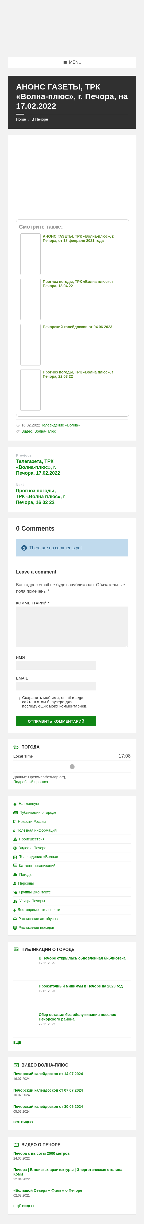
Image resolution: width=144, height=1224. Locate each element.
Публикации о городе (34, 812)
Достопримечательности (36, 910)
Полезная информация (35, 830)
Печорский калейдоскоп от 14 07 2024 (48, 1074)
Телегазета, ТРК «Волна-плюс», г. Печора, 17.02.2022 (38, 467)
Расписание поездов (33, 927)
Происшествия (29, 839)
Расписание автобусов (35, 919)
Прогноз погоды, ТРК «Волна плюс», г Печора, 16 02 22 (40, 496)
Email (22, 678)
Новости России (29, 821)
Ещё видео (23, 1206)
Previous (24, 455)
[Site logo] (72, 46)
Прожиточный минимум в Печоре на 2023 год (81, 986)
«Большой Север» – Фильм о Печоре (47, 1190)
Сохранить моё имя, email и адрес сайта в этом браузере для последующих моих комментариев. (54, 702)
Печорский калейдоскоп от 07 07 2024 (48, 1090)
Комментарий (32, 603)
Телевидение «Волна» (60, 425)
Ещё (17, 1042)
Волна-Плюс (45, 431)
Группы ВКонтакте (32, 892)
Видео (26, 431)
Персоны (23, 883)
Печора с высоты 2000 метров (41, 1153)
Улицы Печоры (29, 901)
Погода (22, 874)
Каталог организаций (34, 866)
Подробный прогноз (30, 782)
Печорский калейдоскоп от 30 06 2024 (48, 1106)
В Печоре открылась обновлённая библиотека (82, 958)
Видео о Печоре (29, 848)
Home (21, 119)
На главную (26, 804)
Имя (20, 657)
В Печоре (40, 119)
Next (20, 485)
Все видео (23, 1122)
